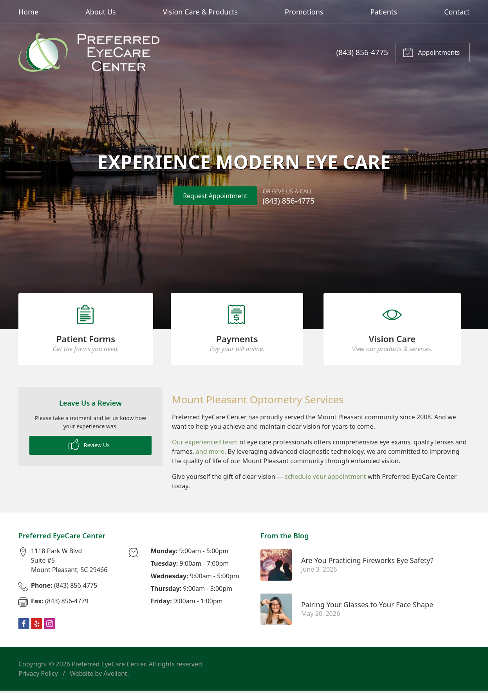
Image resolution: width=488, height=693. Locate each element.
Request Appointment (215, 195)
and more (210, 453)
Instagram (49, 626)
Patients (383, 11)
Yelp (36, 626)
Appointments (431, 52)
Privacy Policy (38, 675)
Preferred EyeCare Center (108, 666)
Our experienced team (205, 444)
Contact (457, 11)
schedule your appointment (325, 478)
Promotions (304, 11)
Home (28, 11)
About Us (100, 11)
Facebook (23, 626)
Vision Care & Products (200, 11)
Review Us (89, 446)
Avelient (115, 675)
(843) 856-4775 (362, 52)
